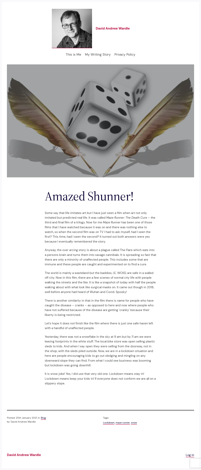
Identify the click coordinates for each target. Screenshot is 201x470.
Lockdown (108, 422)
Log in (190, 455)
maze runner (123, 422)
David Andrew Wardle (113, 28)
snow (134, 422)
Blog (43, 417)
